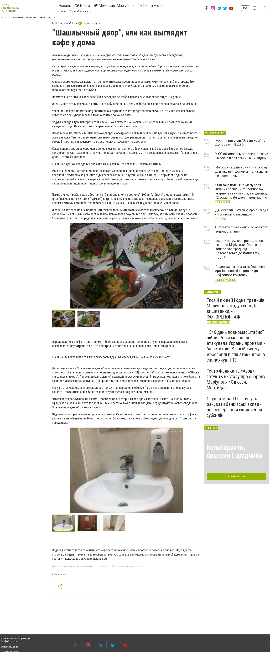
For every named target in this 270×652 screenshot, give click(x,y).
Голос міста (60, 11)
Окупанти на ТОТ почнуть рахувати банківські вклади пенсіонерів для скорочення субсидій (234, 407)
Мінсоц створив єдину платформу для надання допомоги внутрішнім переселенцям (241, 171)
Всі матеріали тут (236, 476)
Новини (62, 5)
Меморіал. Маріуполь (114, 5)
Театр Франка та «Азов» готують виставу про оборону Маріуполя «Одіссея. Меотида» (236, 379)
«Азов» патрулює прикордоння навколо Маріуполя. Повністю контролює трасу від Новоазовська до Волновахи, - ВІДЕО (239, 249)
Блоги (82, 5)
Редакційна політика (80, 11)
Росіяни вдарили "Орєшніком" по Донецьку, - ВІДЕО (240, 142)
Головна (5, 17)
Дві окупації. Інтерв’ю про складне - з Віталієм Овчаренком (241, 212)
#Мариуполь (59, 574)
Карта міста (150, 5)
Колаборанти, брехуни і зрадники (234, 452)
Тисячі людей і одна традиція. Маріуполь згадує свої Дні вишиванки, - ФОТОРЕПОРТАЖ (236, 308)
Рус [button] (245, 8)
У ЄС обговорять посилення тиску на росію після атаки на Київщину (241, 156)
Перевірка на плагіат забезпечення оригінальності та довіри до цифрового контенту (241, 271)
